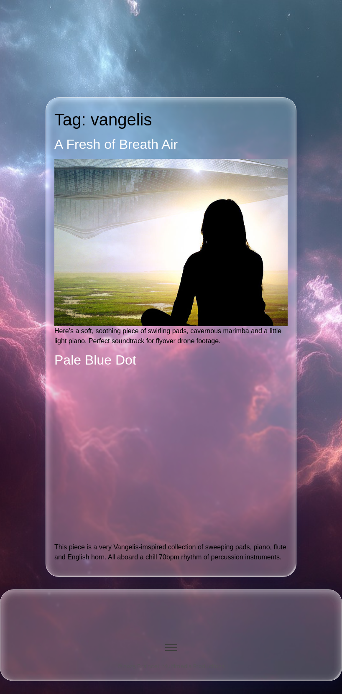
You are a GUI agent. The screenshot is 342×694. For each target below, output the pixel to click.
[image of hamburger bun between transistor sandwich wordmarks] (171, 612)
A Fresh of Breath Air (116, 144)
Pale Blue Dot (95, 359)
